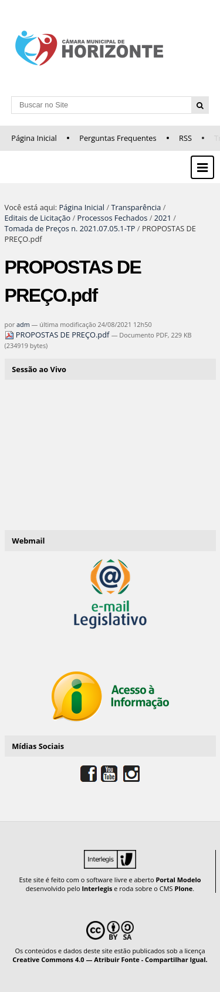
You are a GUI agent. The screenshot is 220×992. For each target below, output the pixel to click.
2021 (162, 217)
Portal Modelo (178, 879)
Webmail (28, 540)
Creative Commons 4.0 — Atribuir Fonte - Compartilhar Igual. (110, 959)
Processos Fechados (112, 217)
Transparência (136, 207)
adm (23, 324)
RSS (185, 138)
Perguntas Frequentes (117, 138)
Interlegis (97, 888)
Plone (183, 888)
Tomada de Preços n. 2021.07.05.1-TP (70, 228)
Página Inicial (34, 138)
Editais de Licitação (38, 217)
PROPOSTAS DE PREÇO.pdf (58, 334)
